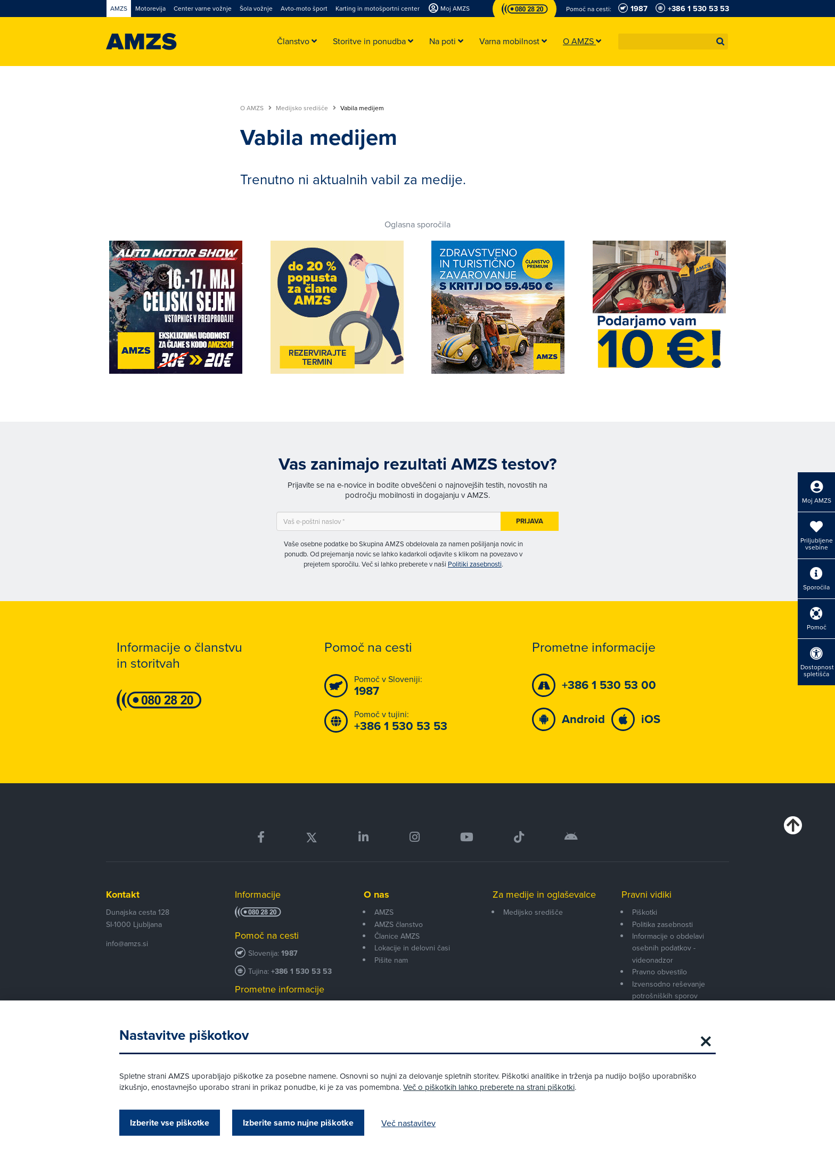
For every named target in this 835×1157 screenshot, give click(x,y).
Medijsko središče (306, 108)
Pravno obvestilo (659, 971)
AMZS (384, 912)
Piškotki (644, 912)
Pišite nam (391, 960)
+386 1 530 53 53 (301, 971)
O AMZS (256, 108)
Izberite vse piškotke (169, 1123)
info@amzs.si (127, 943)
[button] (720, 41)
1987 (289, 953)
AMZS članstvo (398, 924)
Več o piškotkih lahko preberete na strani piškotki (489, 1087)
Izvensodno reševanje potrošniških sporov (668, 990)
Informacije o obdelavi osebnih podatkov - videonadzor (668, 948)
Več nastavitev (408, 1123)
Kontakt (123, 894)
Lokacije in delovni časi (412, 947)
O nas (376, 894)
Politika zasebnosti (662, 924)
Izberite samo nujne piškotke (298, 1123)
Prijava (529, 521)
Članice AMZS (397, 936)
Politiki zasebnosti (475, 564)
